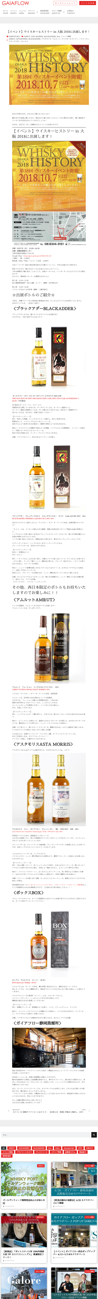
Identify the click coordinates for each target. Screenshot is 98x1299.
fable (57, 1148)
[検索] (94, 1135)
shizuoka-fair (69, 1148)
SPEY (80, 1148)
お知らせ (89, 1148)
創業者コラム (70, 1152)
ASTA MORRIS (37, 36)
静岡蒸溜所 (7, 1156)
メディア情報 (56, 1152)
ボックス (24, 41)
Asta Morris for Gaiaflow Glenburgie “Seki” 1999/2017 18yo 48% (37, 831)
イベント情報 (66, 36)
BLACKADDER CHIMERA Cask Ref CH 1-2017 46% (33, 518)
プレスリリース (41, 1152)
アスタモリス (46, 39)
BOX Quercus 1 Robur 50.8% (24, 982)
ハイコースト (84, 39)
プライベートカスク (24, 1152)
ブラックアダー (14, 41)
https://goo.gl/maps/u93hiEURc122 (37, 256)
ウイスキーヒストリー (69, 39)
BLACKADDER (50, 36)
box (58, 36)
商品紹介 (82, 1152)
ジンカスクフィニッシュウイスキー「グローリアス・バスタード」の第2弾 (54, 885)
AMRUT (27, 36)
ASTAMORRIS (22, 39)
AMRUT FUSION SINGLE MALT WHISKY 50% (31, 689)
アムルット (56, 39)
